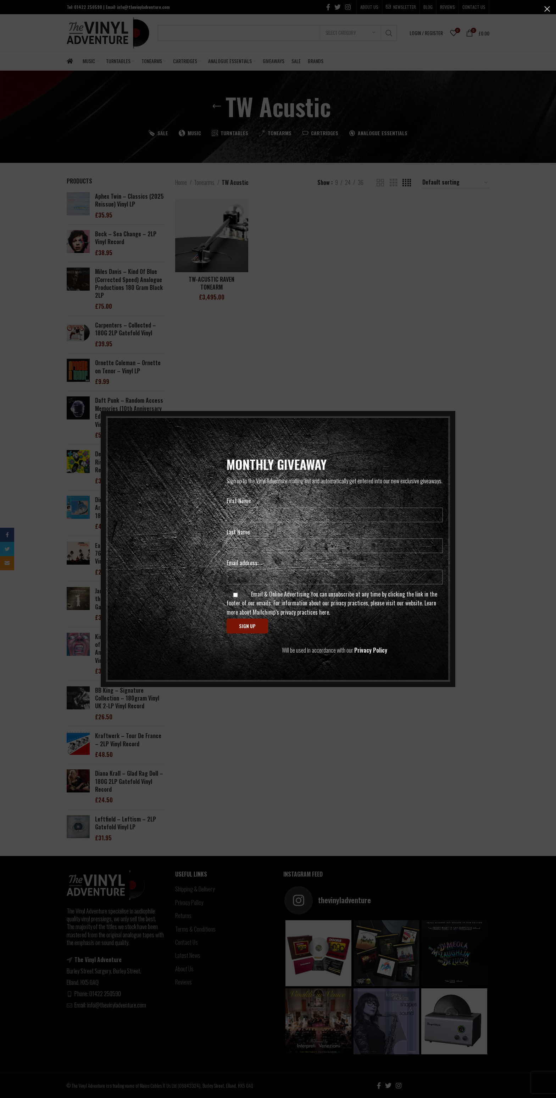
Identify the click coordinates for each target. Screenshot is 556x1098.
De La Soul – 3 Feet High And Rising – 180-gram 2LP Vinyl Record (129, 462)
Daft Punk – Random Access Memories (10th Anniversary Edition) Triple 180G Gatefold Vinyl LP (129, 412)
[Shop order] (455, 182)
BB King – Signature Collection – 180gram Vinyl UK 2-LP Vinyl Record (127, 698)
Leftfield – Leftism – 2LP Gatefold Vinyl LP (125, 823)
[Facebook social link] (328, 7)
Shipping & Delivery (195, 889)
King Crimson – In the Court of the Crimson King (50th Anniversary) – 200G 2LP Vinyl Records (128, 649)
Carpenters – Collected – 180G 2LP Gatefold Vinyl (125, 329)
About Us (184, 969)
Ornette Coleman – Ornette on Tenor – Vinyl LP (128, 367)
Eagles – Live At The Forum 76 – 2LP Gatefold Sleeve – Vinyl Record (128, 553)
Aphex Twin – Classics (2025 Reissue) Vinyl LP (129, 200)
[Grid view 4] (406, 183)
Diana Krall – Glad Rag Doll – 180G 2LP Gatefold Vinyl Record (129, 781)
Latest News (187, 955)
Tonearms (205, 182)
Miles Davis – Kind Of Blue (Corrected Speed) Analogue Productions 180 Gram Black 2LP (129, 284)
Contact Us (186, 942)
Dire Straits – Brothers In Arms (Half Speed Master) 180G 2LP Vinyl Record (126, 508)
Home (181, 182)
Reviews (183, 982)
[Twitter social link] (337, 7)
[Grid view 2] (380, 183)
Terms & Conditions (195, 929)
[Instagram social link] (348, 7)
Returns (183, 915)
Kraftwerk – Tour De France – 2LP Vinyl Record (128, 740)
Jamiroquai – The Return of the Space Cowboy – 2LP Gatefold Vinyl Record (127, 599)
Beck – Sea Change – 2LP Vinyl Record (125, 238)
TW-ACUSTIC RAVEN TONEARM (211, 283)
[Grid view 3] (393, 183)
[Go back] (217, 106)
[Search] (277, 33)
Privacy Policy (189, 902)
